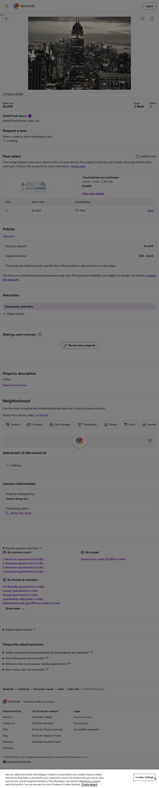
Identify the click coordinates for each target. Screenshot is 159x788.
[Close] (155, 779)
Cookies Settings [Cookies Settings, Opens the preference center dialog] (145, 777)
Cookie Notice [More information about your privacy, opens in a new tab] (89, 784)
